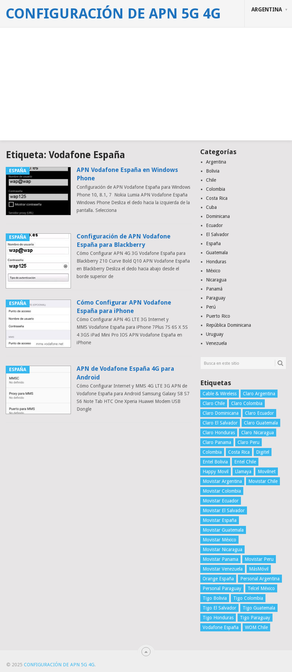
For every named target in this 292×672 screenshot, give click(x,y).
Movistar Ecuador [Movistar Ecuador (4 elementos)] (221, 500)
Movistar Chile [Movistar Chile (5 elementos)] (263, 481)
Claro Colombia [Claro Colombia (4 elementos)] (246, 403)
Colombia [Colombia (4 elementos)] (212, 452)
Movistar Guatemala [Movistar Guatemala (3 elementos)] (223, 530)
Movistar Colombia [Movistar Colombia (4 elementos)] (222, 491)
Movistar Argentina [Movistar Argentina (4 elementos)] (222, 481)
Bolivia (212, 171)
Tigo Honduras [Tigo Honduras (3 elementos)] (218, 617)
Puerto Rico (218, 316)
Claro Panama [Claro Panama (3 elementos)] (217, 442)
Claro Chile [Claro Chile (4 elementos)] (214, 403)
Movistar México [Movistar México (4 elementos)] (219, 539)
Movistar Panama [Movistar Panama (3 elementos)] (220, 559)
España (213, 243)
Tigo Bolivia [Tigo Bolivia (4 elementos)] (215, 598)
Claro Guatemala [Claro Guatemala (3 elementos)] (261, 422)
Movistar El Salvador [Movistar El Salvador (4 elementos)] (224, 510)
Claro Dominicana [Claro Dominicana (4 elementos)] (221, 413)
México (213, 270)
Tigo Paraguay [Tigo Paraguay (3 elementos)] (255, 617)
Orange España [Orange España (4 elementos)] (218, 578)
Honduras (216, 261)
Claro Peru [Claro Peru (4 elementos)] (248, 442)
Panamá (214, 289)
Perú (211, 307)
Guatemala (217, 252)
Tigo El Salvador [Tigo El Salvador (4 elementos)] (219, 608)
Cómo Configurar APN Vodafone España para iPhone (124, 306)
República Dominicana (228, 325)
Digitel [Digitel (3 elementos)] (262, 452)
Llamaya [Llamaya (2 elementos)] (243, 471)
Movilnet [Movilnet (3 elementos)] (267, 471)
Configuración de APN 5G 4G (113, 14)
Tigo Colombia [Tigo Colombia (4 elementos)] (248, 598)
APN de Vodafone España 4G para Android (125, 372)
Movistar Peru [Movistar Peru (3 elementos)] (259, 559)
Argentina (266, 9)
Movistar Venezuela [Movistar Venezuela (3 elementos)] (223, 569)
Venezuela (216, 343)
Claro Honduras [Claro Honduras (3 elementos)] (219, 432)
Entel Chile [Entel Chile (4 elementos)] (245, 461)
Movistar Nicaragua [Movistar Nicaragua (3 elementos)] (222, 549)
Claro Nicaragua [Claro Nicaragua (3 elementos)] (257, 432)
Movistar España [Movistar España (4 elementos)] (220, 520)
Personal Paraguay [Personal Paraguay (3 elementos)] (222, 588)
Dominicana (218, 216)
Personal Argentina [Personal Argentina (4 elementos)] (260, 578)
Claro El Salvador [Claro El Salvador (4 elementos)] (220, 422)
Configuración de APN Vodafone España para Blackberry (123, 240)
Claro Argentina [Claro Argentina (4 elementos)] (259, 393)
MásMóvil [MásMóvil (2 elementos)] (258, 569)
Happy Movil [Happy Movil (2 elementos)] (215, 471)
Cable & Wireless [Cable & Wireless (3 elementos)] (220, 393)
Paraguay (215, 298)
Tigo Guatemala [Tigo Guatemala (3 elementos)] (259, 608)
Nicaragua (216, 279)
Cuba (211, 207)
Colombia (215, 189)
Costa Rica (216, 198)
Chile (211, 180)
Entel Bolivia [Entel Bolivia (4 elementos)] (215, 461)
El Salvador (217, 234)
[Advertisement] (146, 93)
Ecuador (214, 225)
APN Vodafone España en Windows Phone (127, 174)
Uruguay (214, 334)
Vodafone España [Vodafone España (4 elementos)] (221, 627)
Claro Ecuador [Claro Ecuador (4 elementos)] (259, 413)
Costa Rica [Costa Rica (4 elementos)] (239, 452)
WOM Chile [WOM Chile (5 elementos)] (256, 627)
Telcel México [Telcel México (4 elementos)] (261, 588)
